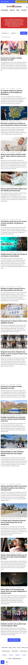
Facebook (11, 655)
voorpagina (4, 10)
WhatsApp (4, 655)
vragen (10, 647)
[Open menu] (2, 1)
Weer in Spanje (15, 651)
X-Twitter (24, 655)
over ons (19, 647)
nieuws (12, 10)
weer (18, 10)
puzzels (23, 10)
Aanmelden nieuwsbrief (21, 1)
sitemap (23, 647)
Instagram (17, 655)
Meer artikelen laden (14, 640)
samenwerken (4, 647)
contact (14, 647)
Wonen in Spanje (23, 651)
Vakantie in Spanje (5, 651)
